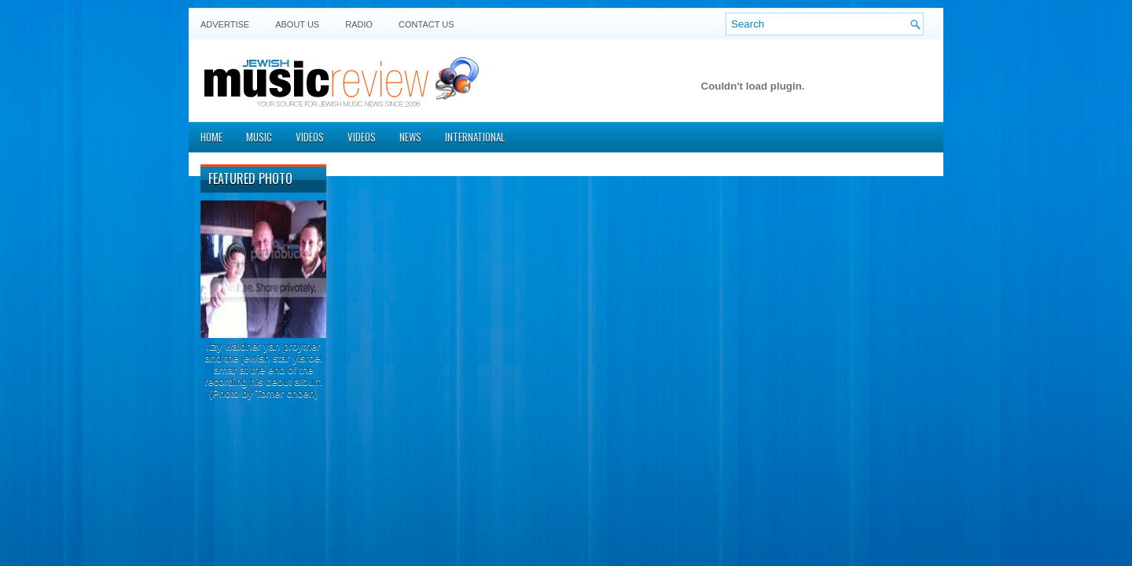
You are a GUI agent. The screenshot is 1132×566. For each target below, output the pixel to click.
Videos (310, 137)
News (410, 137)
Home (211, 137)
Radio (359, 24)
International (475, 137)
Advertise (224, 24)
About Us (297, 24)
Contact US (426, 24)
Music (259, 137)
